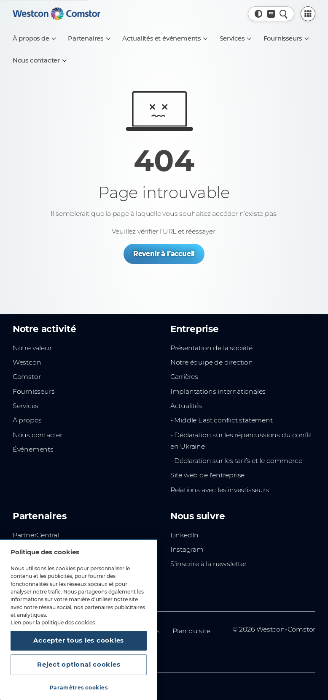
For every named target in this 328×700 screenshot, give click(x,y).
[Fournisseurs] (286, 38)
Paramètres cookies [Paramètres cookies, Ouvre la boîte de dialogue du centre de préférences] (79, 687)
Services (25, 406)
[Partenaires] (89, 38)
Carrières (184, 377)
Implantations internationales (218, 391)
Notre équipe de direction (211, 362)
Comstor (27, 377)
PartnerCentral (36, 535)
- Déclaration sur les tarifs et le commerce (236, 461)
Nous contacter (37, 435)
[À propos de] (34, 38)
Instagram (187, 549)
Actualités (186, 406)
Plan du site (191, 631)
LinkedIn (184, 535)
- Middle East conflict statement (221, 420)
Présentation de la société (211, 348)
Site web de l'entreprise (207, 475)
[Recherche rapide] (284, 14)
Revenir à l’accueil (164, 254)
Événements (33, 449)
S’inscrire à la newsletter (208, 564)
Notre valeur (32, 348)
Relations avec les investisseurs (219, 490)
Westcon (27, 362)
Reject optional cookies (78, 664)
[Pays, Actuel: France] (271, 14)
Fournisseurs (34, 391)
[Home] (56, 14)
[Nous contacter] (39, 60)
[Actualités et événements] (164, 38)
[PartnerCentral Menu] (308, 14)
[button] (259, 14)
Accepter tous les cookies (78, 640)
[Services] (235, 38)
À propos (27, 420)
